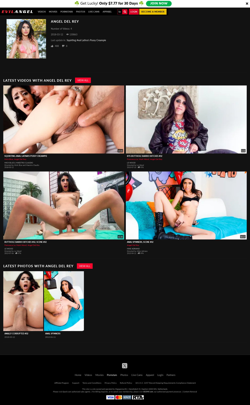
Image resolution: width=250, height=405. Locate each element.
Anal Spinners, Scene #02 (140, 242)
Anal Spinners (52, 333)
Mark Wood (144, 159)
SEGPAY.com (148, 392)
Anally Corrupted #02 (16, 333)
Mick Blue (8, 159)
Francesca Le (132, 159)
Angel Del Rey (20, 159)
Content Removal (190, 392)
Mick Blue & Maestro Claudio (18, 163)
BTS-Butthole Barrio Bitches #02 (144, 156)
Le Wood (131, 163)
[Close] (247, 4)
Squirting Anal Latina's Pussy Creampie (86, 40)
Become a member (152, 11)
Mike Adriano (133, 249)
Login (133, 11)
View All (83, 80)
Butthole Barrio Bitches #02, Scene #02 (25, 242)
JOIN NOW (159, 3)
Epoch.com (67, 392)
